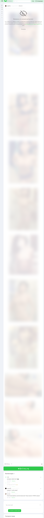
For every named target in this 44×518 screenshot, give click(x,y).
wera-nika (8, 494)
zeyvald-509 (9, 488)
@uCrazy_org (23, 468)
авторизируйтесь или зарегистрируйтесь (33, 24)
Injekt (8, 477)
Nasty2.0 (8, 482)
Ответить (13, 481)
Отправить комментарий (14, 510)
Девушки (20, 6)
